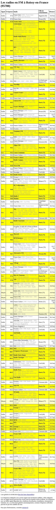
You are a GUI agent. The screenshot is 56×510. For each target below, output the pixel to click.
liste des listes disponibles (26, 494)
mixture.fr (25, 507)
